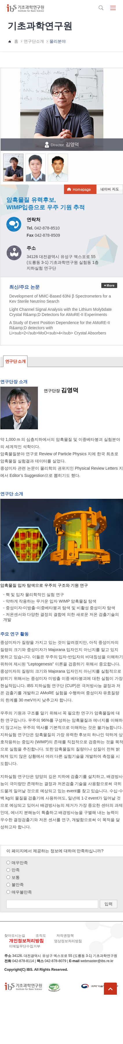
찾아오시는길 (14, 936)
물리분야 (57, 41)
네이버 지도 (109, 189)
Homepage (82, 189)
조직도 (41, 936)
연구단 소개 (15, 361)
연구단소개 (34, 41)
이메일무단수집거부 (24, 946)
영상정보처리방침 (68, 941)
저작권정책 (65, 936)
